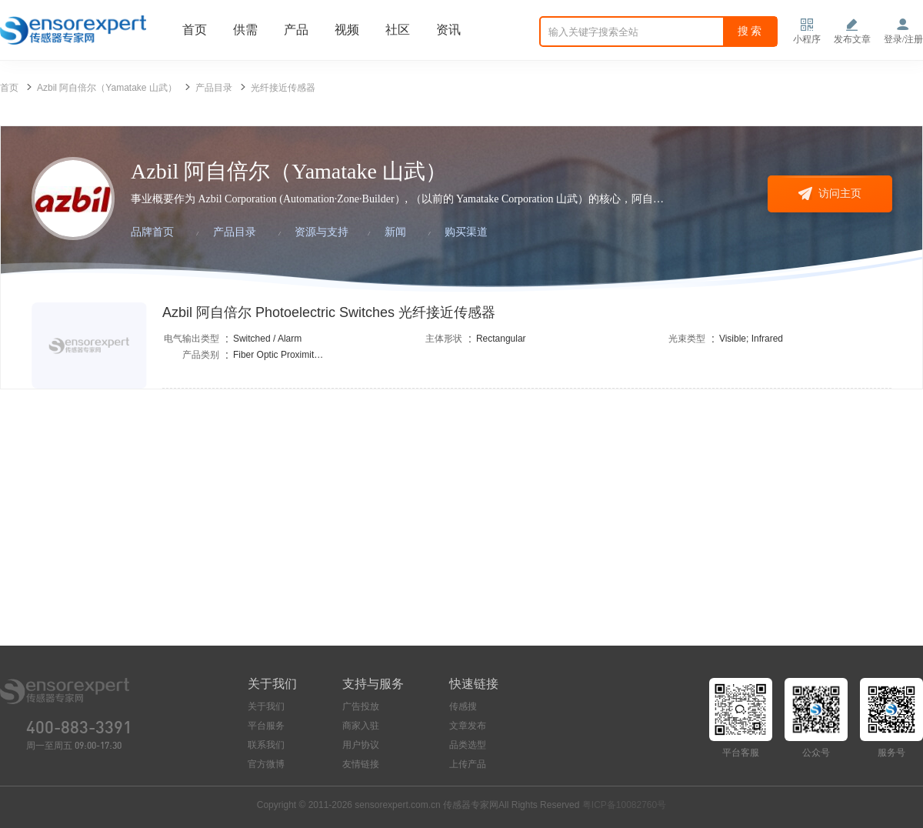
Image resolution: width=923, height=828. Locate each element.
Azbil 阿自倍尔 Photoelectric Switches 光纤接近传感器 (328, 312)
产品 (296, 29)
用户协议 (360, 745)
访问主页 (829, 193)
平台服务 (266, 725)
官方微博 (266, 764)
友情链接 (360, 764)
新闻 (395, 232)
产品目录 (213, 87)
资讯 (448, 29)
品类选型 (467, 745)
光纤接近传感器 (283, 87)
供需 (245, 29)
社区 (397, 29)
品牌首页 (152, 232)
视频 (347, 29)
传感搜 (463, 706)
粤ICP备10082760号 (624, 805)
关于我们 (266, 706)
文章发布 (467, 725)
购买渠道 (466, 232)
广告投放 (360, 706)
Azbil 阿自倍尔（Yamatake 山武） (107, 87)
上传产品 (467, 764)
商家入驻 (360, 725)
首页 (194, 29)
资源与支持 (321, 232)
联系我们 (266, 745)
